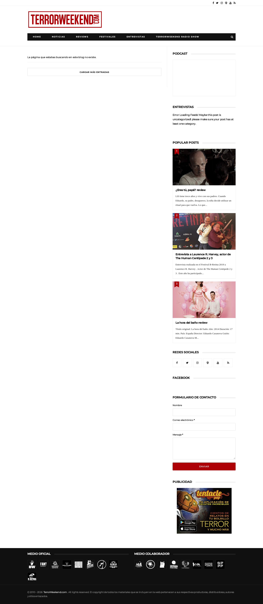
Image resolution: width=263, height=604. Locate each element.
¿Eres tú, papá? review (191, 190)
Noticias (58, 37)
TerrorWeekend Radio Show (177, 37)
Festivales (107, 37)
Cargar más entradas (94, 72)
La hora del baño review (191, 322)
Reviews (82, 37)
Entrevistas (136, 37)
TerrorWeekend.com (55, 592)
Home (37, 37)
